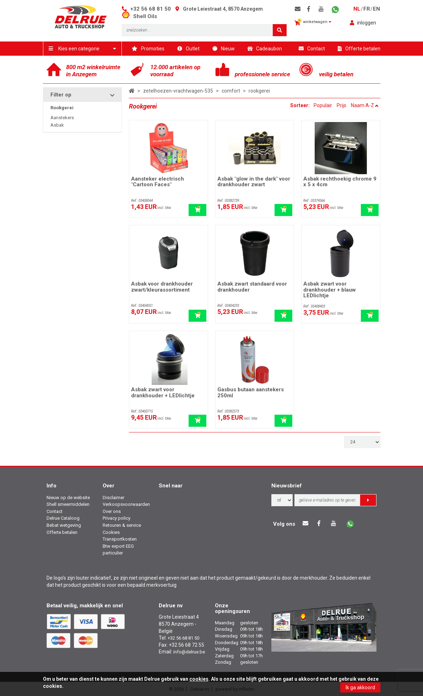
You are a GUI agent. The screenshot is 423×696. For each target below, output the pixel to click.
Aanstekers (62, 117)
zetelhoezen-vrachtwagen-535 (178, 91)
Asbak (57, 125)
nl (356, 9)
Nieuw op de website (68, 497)
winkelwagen (312, 22)
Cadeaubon (265, 48)
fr (366, 9)
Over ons (112, 511)
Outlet (188, 48)
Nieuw (223, 48)
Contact (312, 48)
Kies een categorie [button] (82, 48)
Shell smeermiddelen (68, 504)
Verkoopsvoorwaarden (126, 504)
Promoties (148, 48)
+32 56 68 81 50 (150, 9)
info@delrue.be (189, 651)
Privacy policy (116, 518)
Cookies (111, 532)
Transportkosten (120, 539)
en (376, 9)
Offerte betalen (359, 48)
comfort (231, 91)
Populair (323, 105)
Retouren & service (122, 525)
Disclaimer (113, 497)
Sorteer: (300, 105)
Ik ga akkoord (360, 687)
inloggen (363, 23)
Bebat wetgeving (64, 525)
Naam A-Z (365, 105)
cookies (198, 679)
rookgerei (259, 91)
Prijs (341, 105)
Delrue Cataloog (63, 518)
